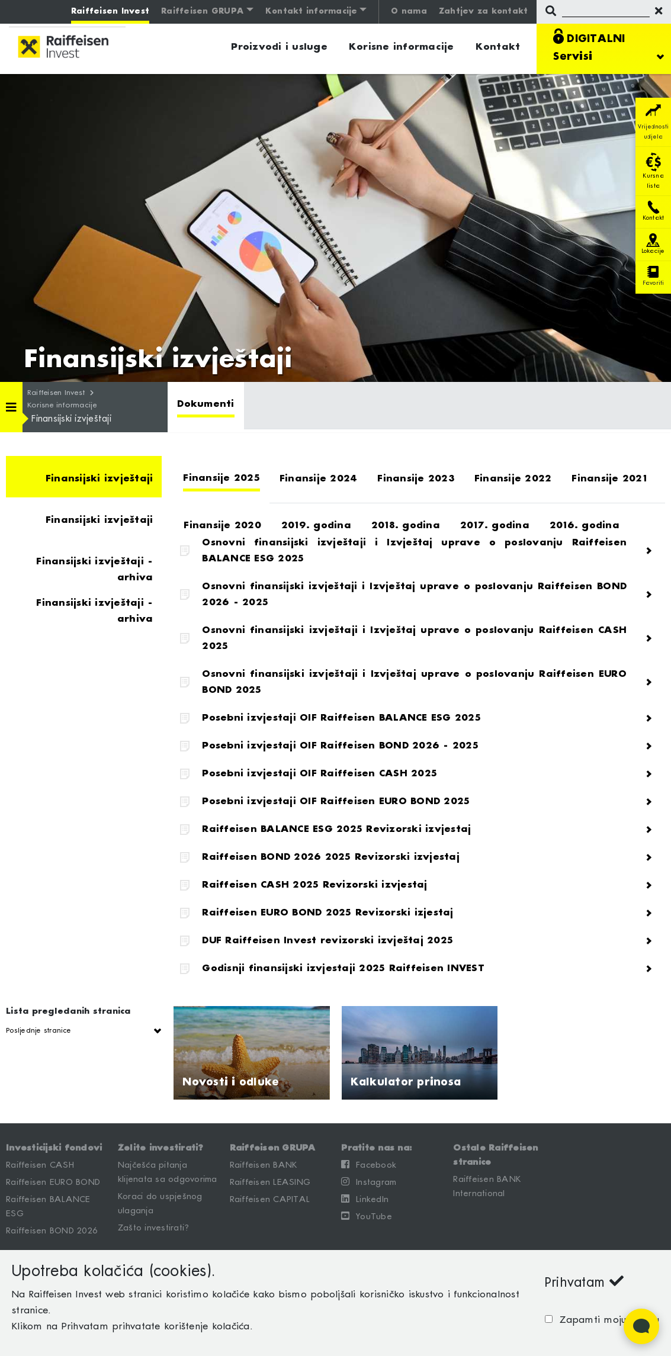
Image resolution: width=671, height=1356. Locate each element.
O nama (409, 11)
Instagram (368, 1182)
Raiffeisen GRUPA (202, 11)
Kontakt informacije (311, 11)
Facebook (368, 1164)
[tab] (205, 405)
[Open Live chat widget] (641, 1326)
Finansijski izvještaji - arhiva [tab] (94, 568)
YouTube (366, 1216)
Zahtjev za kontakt (483, 11)
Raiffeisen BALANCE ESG (48, 1207)
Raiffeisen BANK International (487, 1186)
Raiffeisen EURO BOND (53, 1182)
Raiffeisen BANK (263, 1165)
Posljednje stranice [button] (38, 1030)
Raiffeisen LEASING (270, 1182)
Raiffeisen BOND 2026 (52, 1231)
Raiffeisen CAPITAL (270, 1199)
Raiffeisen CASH (40, 1165)
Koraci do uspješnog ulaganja (160, 1204)
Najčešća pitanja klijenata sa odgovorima (167, 1172)
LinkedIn (365, 1199)
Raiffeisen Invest (110, 11)
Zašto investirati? (154, 1228)
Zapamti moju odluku (606, 1320)
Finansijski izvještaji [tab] (99, 478)
